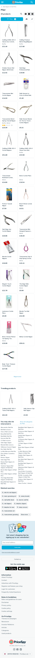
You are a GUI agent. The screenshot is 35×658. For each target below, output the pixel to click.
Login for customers (8, 589)
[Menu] (2, 2)
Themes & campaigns (9, 619)
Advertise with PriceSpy (9, 583)
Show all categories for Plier (26, 422)
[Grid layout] (25, 14)
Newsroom (5, 621)
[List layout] (29, 14)
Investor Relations (7, 624)
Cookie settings (6, 611)
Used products (6, 633)
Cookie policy (6, 608)
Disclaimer (5, 602)
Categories (5, 630)
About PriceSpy (6, 577)
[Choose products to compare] (27, 19)
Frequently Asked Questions (11, 592)
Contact (4, 580)
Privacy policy (6, 605)
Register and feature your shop (11, 586)
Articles (4, 627)
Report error (17, 376)
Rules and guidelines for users (11, 599)
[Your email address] (17, 542)
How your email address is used (11, 552)
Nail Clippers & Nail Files (9, 6)
